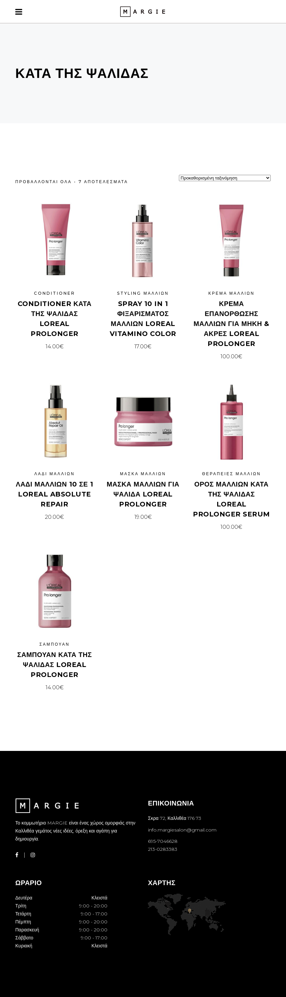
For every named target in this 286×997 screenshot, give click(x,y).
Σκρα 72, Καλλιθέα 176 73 (174, 818)
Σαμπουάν (55, 644)
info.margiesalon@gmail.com (182, 830)
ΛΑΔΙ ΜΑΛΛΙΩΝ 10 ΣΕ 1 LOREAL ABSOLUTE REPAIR (54, 494)
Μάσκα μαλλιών (143, 473)
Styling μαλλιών (143, 293)
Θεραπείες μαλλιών (231, 473)
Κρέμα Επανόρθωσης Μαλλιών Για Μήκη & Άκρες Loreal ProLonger (231, 324)
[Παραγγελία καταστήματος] (225, 178)
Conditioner (54, 293)
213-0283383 (162, 849)
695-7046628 (163, 841)
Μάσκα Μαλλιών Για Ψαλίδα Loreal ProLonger (143, 494)
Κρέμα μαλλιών (231, 293)
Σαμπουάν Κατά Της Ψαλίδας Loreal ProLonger (54, 665)
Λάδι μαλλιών (54, 473)
